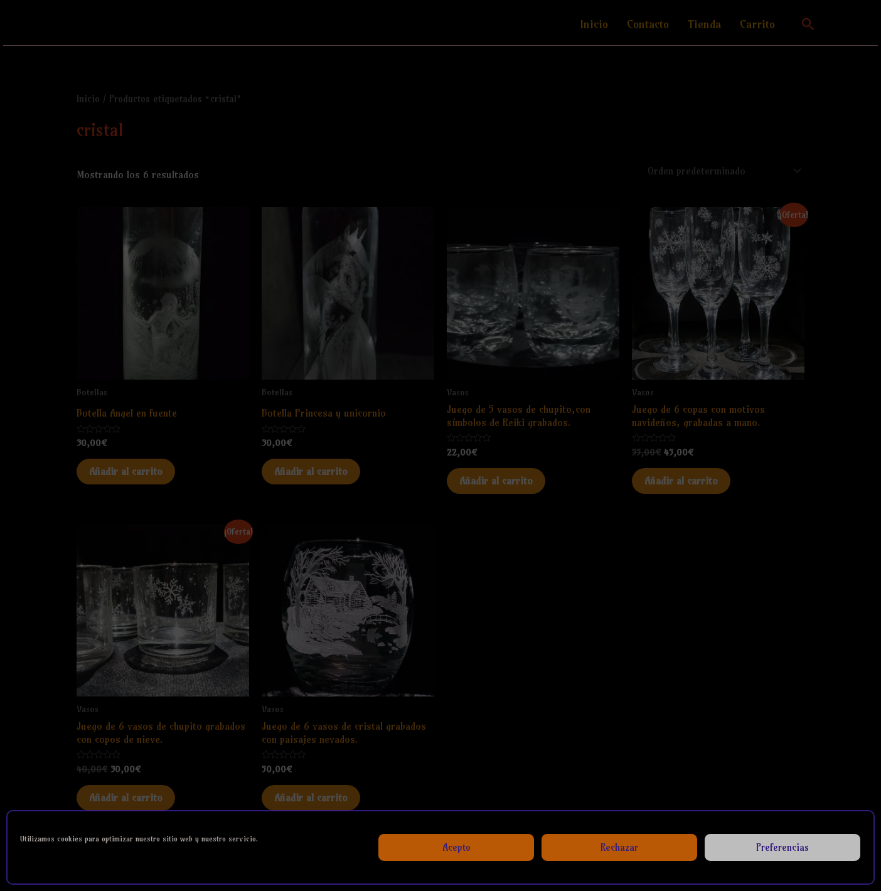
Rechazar (619, 847)
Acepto (456, 847)
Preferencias (782, 847)
